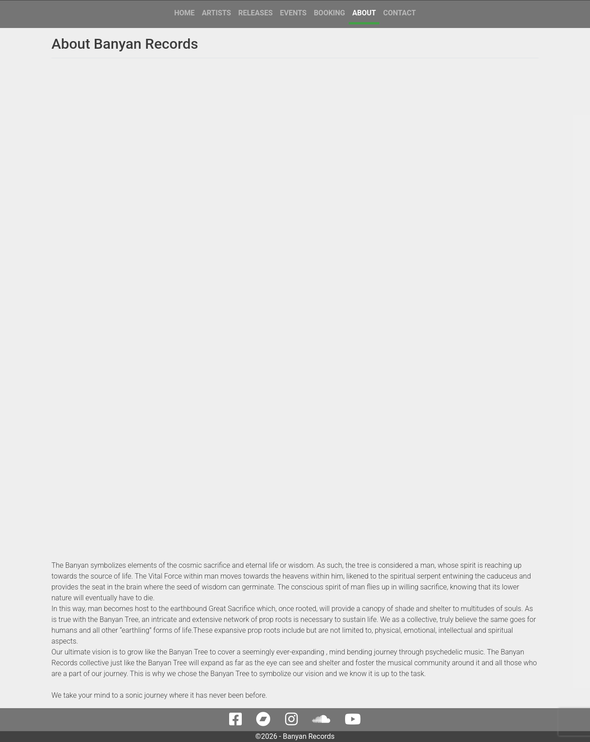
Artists (216, 13)
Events (293, 13)
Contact (399, 13)
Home (184, 13)
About (364, 13)
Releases (255, 13)
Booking (329, 13)
